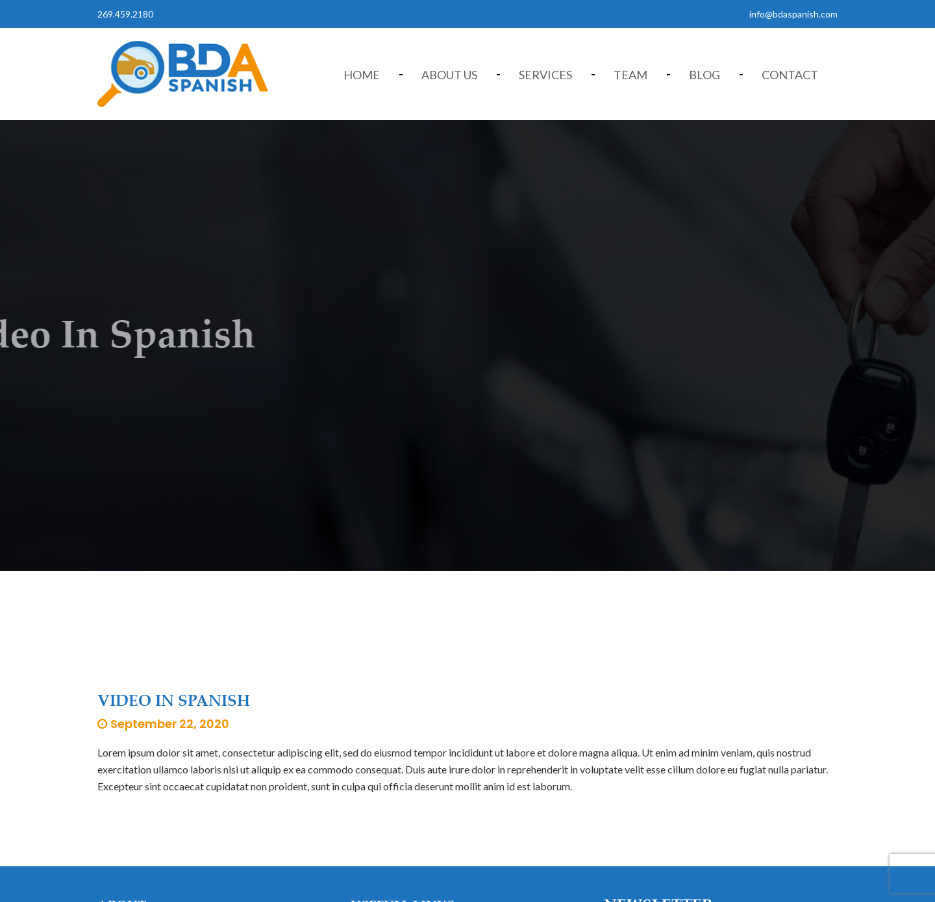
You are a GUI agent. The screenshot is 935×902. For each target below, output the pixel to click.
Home (361, 75)
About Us (449, 75)
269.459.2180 (125, 13)
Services (545, 75)
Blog (704, 75)
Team (630, 75)
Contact (790, 75)
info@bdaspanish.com (793, 13)
